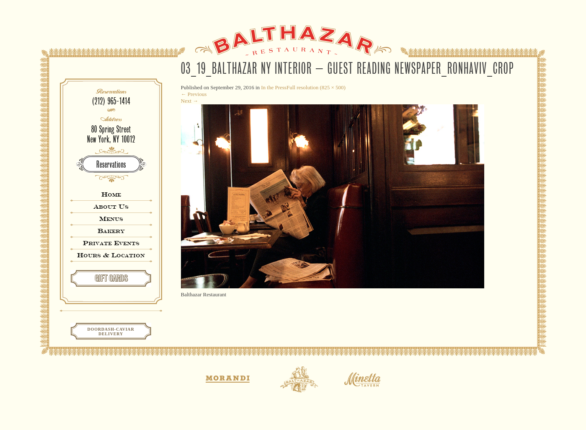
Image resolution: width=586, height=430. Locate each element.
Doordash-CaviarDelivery (111, 331)
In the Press (274, 87)
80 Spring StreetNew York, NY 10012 (111, 134)
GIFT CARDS (111, 278)
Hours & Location (111, 255)
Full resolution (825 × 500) (316, 87)
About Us (111, 206)
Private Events (111, 242)
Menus (111, 218)
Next (190, 101)
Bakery (111, 230)
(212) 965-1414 (111, 101)
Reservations (111, 164)
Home (111, 194)
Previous (194, 94)
